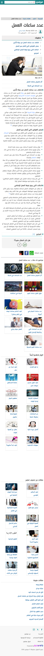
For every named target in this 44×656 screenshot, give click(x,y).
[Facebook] (41, 629)
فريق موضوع (27, 641)
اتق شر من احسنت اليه (35, 592)
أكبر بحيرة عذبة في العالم (35, 615)
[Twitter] (37, 629)
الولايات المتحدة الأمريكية (27, 95)
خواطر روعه (39, 584)
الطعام (34, 157)
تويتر (21, 253)
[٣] (41, 143)
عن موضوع (27, 634)
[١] (9, 108)
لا (19, 244)
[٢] (11, 125)
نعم (25, 244)
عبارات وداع (39, 588)
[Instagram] (33, 629)
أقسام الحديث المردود (36, 619)
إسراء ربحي (22, 30)
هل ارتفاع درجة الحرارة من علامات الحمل (30, 596)
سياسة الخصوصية (26, 638)
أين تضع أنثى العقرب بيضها (34, 600)
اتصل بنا (41, 634)
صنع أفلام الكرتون (37, 607)
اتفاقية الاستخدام (38, 638)
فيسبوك (26, 253)
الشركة (6, 133)
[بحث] (33, 2)
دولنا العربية (31, 112)
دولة (22, 93)
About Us (40, 641)
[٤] (9, 194)
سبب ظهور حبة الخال (36, 611)
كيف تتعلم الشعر (37, 603)
